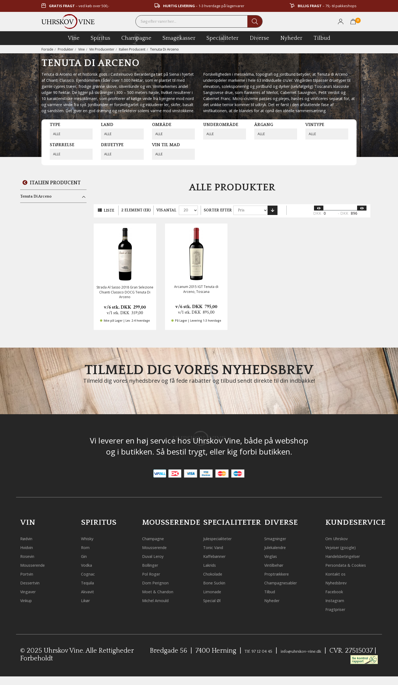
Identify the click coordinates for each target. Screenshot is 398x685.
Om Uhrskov (341, 538)
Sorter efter (218, 210)
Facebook (338, 600)
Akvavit (91, 591)
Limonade (216, 591)
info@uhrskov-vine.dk (324, 659)
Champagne (158, 538)
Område (161, 124)
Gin (85, 556)
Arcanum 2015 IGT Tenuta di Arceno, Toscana (196, 289)
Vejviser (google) (347, 547)
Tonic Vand (218, 547)
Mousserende (38, 564)
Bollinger (154, 564)
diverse (259, 37)
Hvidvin (30, 547)
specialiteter (222, 37)
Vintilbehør (279, 564)
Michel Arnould (162, 600)
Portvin (30, 573)
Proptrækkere (283, 573)
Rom (87, 547)
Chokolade (217, 573)
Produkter (66, 49)
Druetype (112, 144)
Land (107, 124)
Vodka (89, 564)
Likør (88, 600)
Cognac (91, 573)
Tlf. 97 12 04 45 (261, 659)
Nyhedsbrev (341, 591)
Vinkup (29, 600)
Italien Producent (137, 49)
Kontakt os (340, 582)
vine (74, 37)
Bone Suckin (219, 582)
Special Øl (216, 600)
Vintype (314, 124)
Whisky (90, 538)
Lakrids (213, 564)
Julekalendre (281, 547)
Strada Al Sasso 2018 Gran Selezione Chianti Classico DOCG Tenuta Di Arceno (124, 292)
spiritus (100, 37)
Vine (83, 49)
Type (55, 124)
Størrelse (62, 144)
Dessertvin (34, 582)
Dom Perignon (161, 582)
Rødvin (29, 538)
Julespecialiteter (225, 538)
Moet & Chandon (164, 591)
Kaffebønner (220, 556)
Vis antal (166, 210)
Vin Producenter (105, 49)
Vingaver (32, 591)
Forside (47, 49)
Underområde (220, 124)
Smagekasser (179, 37)
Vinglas (274, 556)
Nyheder (291, 37)
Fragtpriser (340, 617)
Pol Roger (154, 573)
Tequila (91, 582)
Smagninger (280, 538)
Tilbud (321, 37)
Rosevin (30, 556)
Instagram (339, 609)
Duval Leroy (157, 556)
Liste (109, 210)
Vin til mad (166, 144)
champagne (136, 39)
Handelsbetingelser (351, 556)
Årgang (263, 124)
